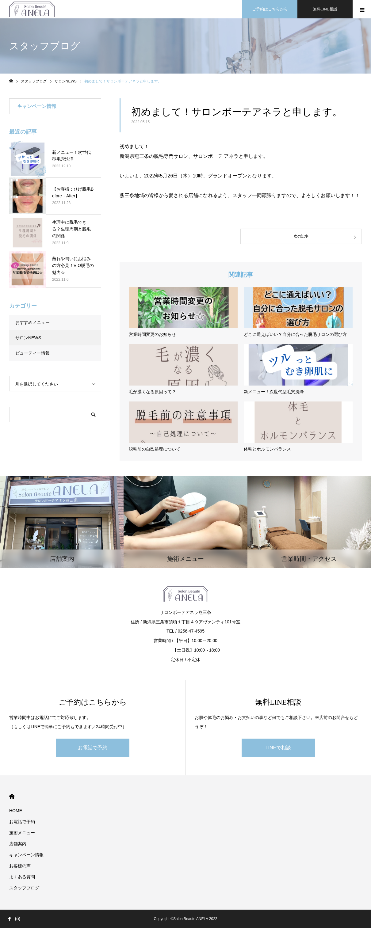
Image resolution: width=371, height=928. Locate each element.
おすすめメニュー (32, 322)
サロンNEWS (28, 337)
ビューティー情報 (32, 353)
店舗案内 (17, 843)
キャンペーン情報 (26, 854)
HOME (11, 796)
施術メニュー (22, 832)
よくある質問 (22, 876)
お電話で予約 (92, 747)
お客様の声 (20, 865)
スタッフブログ (24, 887)
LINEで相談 (278, 747)
